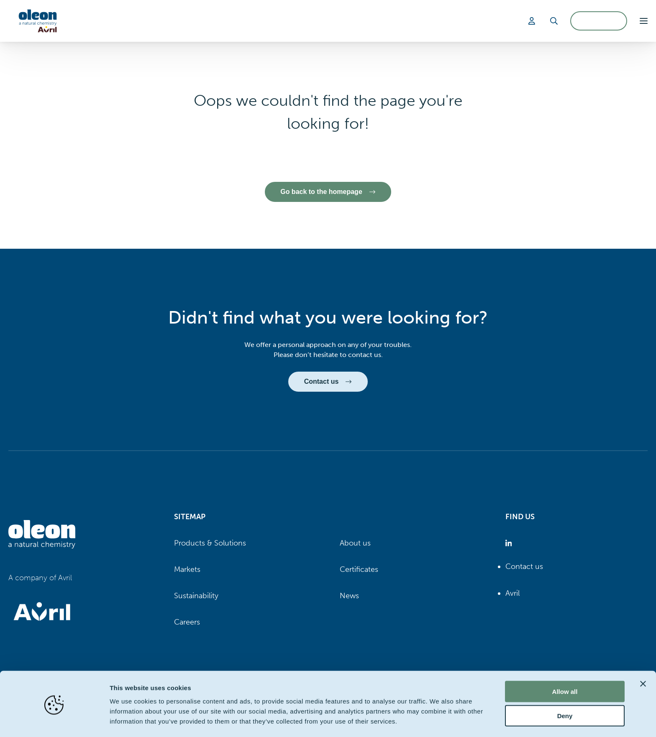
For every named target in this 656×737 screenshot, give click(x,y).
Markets (187, 569)
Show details (439, 720)
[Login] (533, 21)
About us (355, 543)
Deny (565, 688)
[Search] (554, 21)
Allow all (565, 663)
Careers (187, 622)
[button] (644, 21)
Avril (512, 593)
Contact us (524, 566)
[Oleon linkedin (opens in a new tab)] (510, 543)
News (349, 596)
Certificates (359, 569)
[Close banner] (643, 656)
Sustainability (196, 596)
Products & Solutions (210, 543)
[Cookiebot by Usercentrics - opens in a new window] (54, 720)
